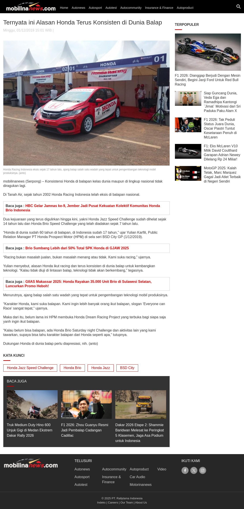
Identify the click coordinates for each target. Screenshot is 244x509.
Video (161, 469)
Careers (113, 502)
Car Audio (137, 477)
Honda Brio (72, 368)
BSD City (127, 368)
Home (64, 7)
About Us (141, 502)
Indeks (101, 502)
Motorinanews (141, 485)
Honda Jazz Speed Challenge (30, 368)
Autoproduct (185, 7)
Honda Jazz (100, 368)
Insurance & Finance (159, 7)
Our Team (126, 502)
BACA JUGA (17, 381)
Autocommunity (130, 7)
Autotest (111, 7)
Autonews (78, 7)
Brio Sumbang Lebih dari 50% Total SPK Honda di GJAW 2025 (77, 248)
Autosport (95, 7)
